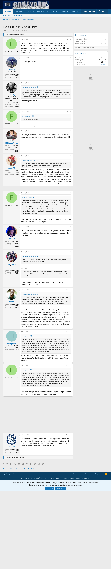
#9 (70, 315)
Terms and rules (78, 551)
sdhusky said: (26, 147)
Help (96, 551)
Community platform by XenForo (38, 555)
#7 (70, 256)
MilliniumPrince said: (29, 192)
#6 (70, 187)
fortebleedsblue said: (29, 119)
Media (39, 11)
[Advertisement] (55, 40)
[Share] (67, 71)
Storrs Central (52, 11)
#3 (70, 114)
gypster (103, 96)
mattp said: (26, 399)
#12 (70, 428)
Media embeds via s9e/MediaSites (80, 555)
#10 (70, 353)
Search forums (17, 15)
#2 (70, 89)
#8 (70, 290)
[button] (25, 11)
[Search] (102, 11)
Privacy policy (89, 551)
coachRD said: (27, 260)
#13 (70, 498)
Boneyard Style (10, 551)
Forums (8, 11)
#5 (70, 162)
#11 (70, 394)
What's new (19, 11)
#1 (70, 71)
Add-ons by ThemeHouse (63, 555)
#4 (70, 143)
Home (102, 551)
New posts (6, 15)
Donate (65, 11)
